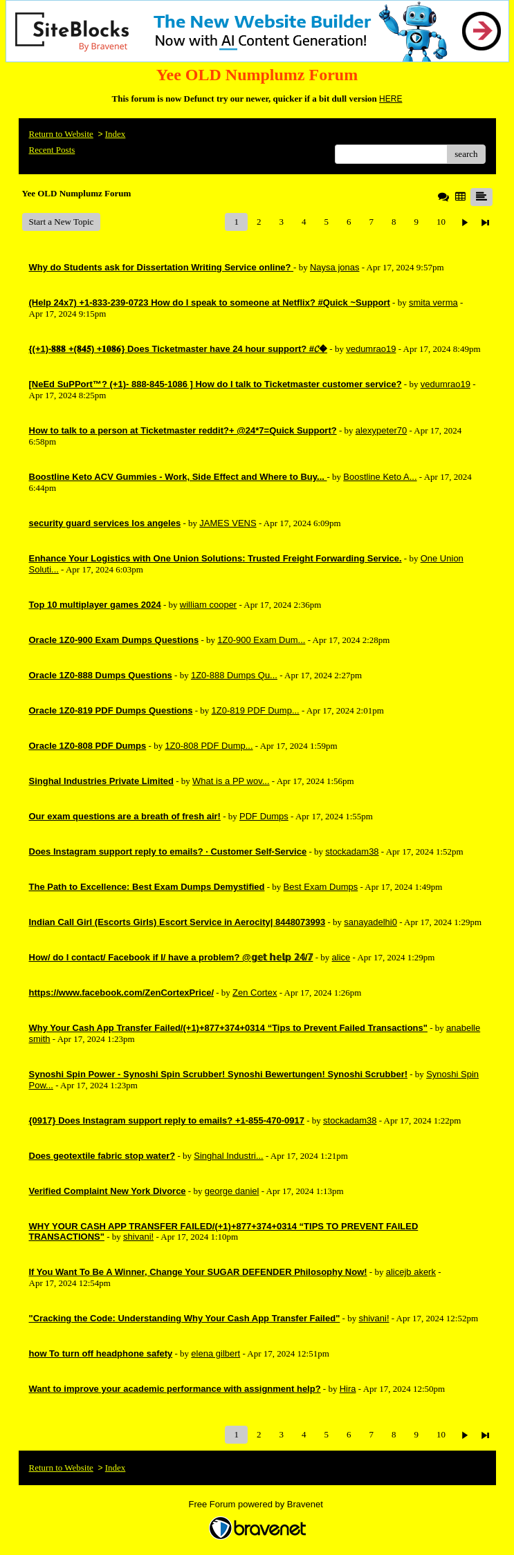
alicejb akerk (411, 1272)
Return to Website (61, 134)
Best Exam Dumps (321, 887)
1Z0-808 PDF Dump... (209, 746)
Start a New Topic (61, 221)
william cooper (208, 604)
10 (441, 221)
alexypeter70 (381, 430)
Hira (348, 1389)
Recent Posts (52, 150)
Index (115, 134)
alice (341, 957)
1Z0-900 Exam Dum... (261, 640)
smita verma (433, 302)
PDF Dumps (263, 816)
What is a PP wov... (231, 781)
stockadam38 (351, 851)
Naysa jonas (335, 267)
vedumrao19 (371, 349)
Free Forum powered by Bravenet (257, 1504)
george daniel (232, 1191)
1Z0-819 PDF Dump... (256, 710)
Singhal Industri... (228, 1156)
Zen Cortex (254, 992)
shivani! (138, 1236)
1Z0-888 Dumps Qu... (234, 675)
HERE (390, 99)
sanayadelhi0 (370, 922)
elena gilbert (215, 1353)
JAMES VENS (227, 523)
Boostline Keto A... (379, 477)
